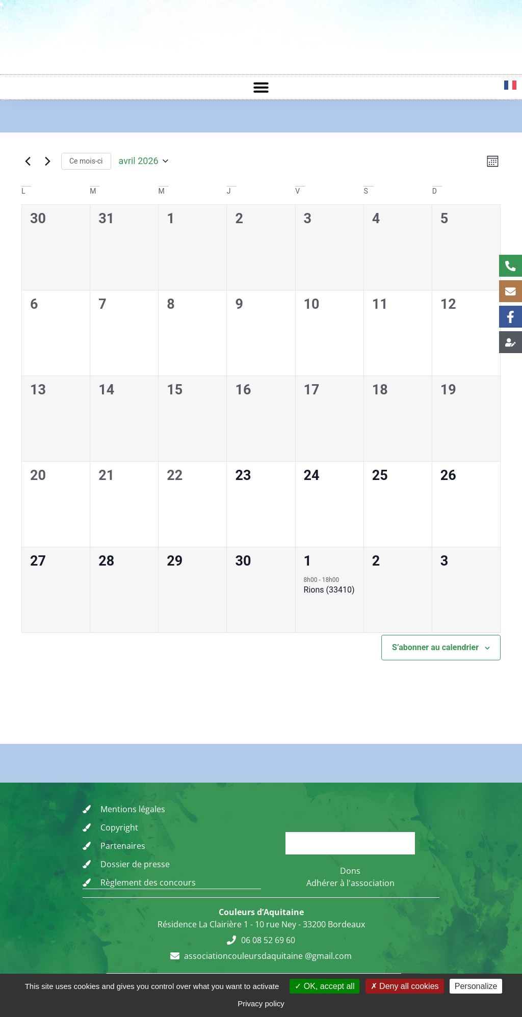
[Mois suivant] (47, 162)
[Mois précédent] (27, 162)
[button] (261, 87)
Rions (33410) (329, 593)
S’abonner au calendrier (435, 650)
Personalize (476, 986)
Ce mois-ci (86, 162)
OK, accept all (324, 986)
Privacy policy (261, 1003)
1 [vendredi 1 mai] (308, 564)
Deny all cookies (405, 986)
